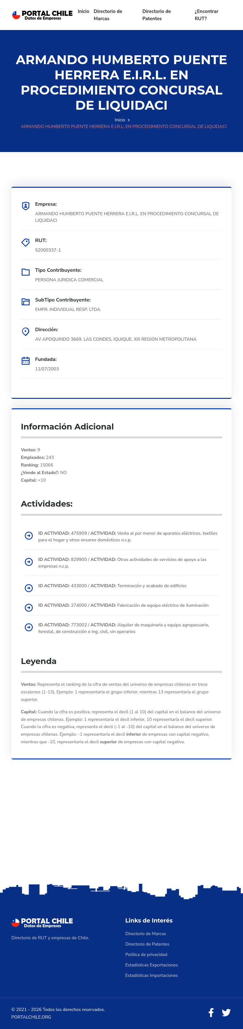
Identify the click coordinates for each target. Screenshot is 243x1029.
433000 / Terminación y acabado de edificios (112, 586)
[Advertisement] (121, 832)
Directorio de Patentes (156, 15)
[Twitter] (226, 1013)
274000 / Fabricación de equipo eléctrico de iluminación (123, 605)
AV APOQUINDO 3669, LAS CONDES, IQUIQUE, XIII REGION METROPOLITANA (115, 339)
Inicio (83, 11)
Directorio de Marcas (108, 15)
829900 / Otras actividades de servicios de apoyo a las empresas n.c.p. (122, 563)
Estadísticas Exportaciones (151, 965)
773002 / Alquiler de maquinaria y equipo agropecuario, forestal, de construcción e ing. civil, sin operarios (123, 628)
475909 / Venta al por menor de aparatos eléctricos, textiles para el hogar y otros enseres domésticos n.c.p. (127, 536)
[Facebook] (211, 1013)
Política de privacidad (146, 955)
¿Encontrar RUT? (207, 15)
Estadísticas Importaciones (151, 975)
